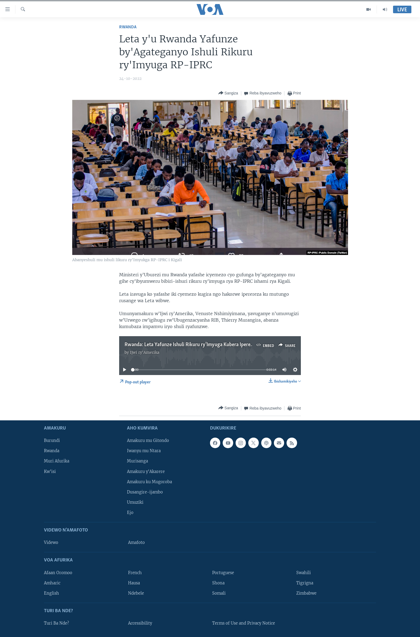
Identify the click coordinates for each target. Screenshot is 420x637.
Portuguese (223, 572)
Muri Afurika (56, 461)
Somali (219, 593)
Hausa (134, 583)
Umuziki (135, 502)
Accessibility (140, 623)
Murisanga (137, 461)
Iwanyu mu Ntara (144, 451)
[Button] (228, 93)
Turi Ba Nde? (56, 623)
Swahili (303, 572)
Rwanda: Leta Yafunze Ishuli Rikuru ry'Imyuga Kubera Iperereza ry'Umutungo (207, 345)
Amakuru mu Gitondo (148, 440)
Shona (218, 583)
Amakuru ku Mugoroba (149, 481)
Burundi (52, 440)
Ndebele (136, 593)
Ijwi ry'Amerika (144, 352)
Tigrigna (304, 583)
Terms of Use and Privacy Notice (243, 623)
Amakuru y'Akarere (146, 471)
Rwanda (127, 27)
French (135, 572)
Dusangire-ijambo (145, 492)
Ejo (130, 512)
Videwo (51, 542)
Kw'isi (50, 471)
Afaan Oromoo (58, 572)
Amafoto (136, 542)
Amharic (52, 583)
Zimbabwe (306, 593)
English (51, 593)
